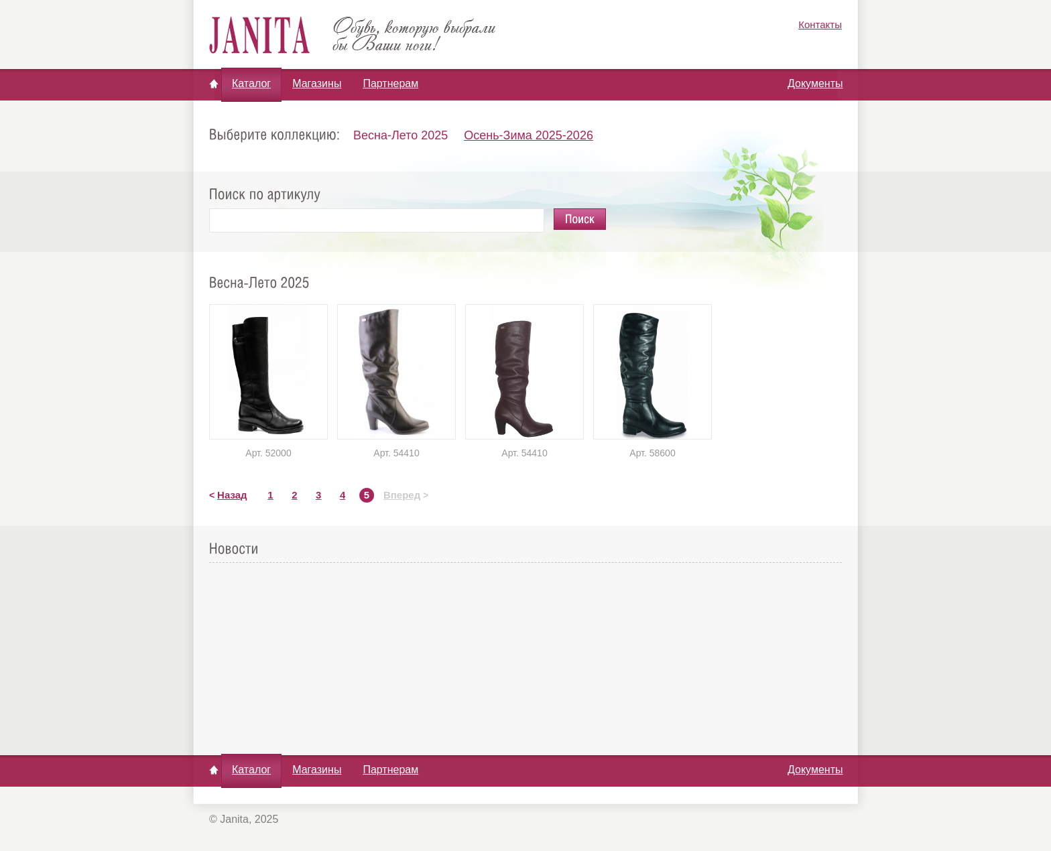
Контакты (820, 24)
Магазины (316, 83)
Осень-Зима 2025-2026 (528, 135)
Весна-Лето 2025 (400, 135)
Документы (815, 83)
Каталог (251, 83)
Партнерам (390, 83)
